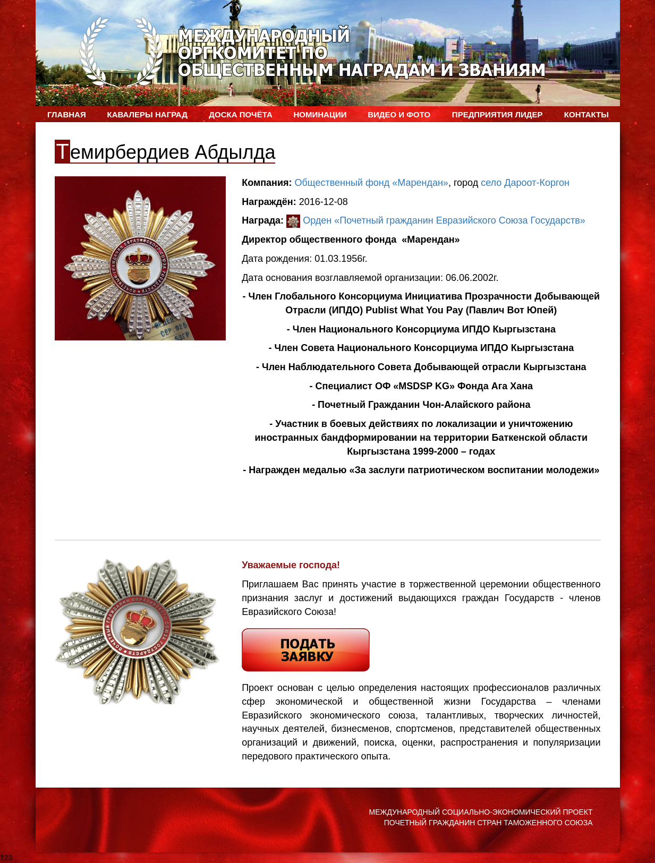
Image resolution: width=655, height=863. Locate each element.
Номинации (319, 114)
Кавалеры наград (147, 114)
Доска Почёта (240, 114)
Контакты (586, 114)
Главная (66, 114)
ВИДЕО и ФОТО (399, 114)
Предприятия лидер (497, 114)
